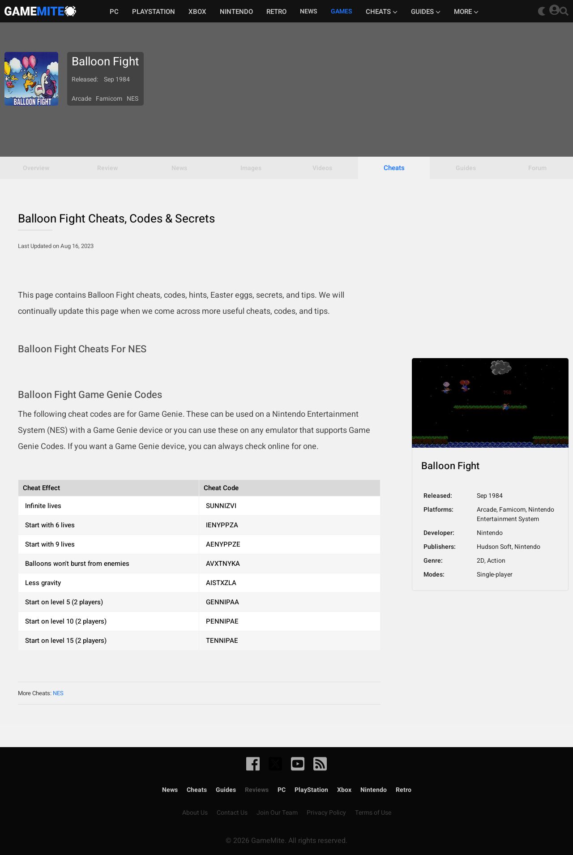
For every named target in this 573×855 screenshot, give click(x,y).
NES (58, 693)
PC (114, 12)
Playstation (153, 12)
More (466, 12)
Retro (276, 12)
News (170, 790)
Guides (425, 12)
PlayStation (311, 790)
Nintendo (236, 12)
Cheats (382, 12)
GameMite (40, 11)
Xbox (197, 12)
